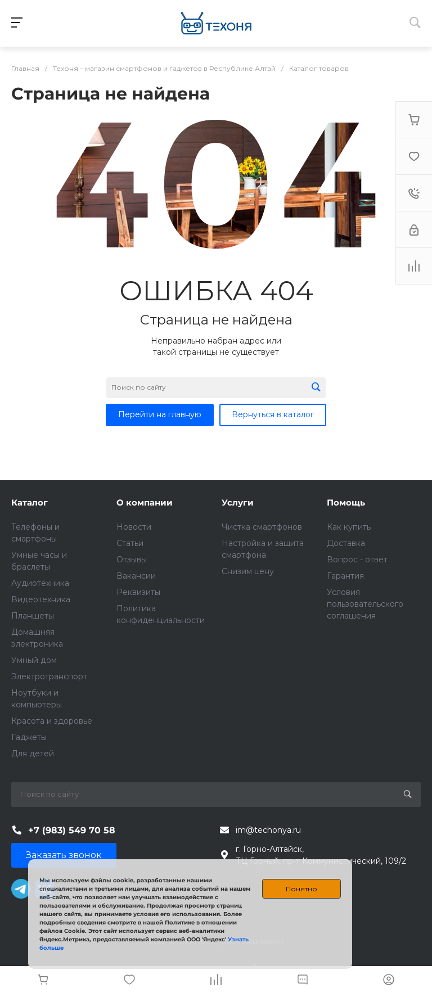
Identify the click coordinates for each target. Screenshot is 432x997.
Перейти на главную (159, 414)
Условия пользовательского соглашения (365, 604)
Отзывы (131, 559)
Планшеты (32, 616)
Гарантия (345, 576)
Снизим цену (248, 571)
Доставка (346, 543)
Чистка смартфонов (262, 527)
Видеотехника (40, 599)
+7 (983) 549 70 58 (71, 830)
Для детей (32, 753)
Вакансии (136, 576)
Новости (133, 527)
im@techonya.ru (268, 830)
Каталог (29, 502)
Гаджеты (29, 737)
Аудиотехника (40, 583)
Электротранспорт (49, 676)
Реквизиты (138, 592)
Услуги (238, 502)
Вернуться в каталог (273, 414)
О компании (144, 502)
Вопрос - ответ (357, 559)
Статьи (129, 543)
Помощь (346, 502)
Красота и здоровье (51, 721)
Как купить (349, 527)
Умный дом (34, 660)
